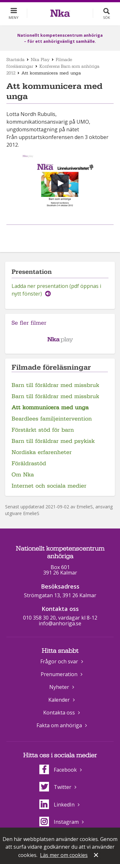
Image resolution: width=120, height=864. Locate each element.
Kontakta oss (59, 712)
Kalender (59, 699)
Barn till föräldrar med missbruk (55, 385)
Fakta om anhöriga (59, 725)
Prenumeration (59, 674)
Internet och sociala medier (49, 485)
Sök (106, 17)
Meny (14, 17)
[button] (60, 183)
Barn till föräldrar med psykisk (53, 441)
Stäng (97, 856)
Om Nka (23, 474)
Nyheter (59, 686)
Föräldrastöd (29, 463)
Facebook (58, 769)
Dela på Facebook (52, 235)
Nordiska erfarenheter (42, 452)
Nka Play (40, 59)
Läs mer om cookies (64, 855)
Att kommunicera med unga (50, 407)
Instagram (59, 821)
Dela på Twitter (66, 235)
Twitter (55, 787)
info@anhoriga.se (60, 623)
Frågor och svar (59, 661)
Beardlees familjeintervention (52, 418)
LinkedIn (57, 804)
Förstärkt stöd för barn (43, 430)
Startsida (15, 59)
